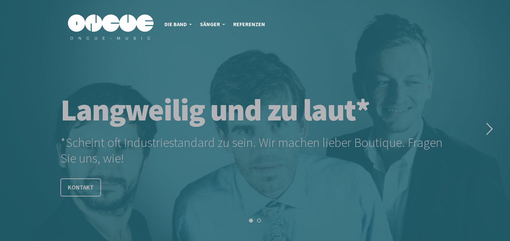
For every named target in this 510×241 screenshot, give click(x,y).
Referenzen (249, 24)
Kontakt (81, 187)
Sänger (210, 24)
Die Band (175, 24)
